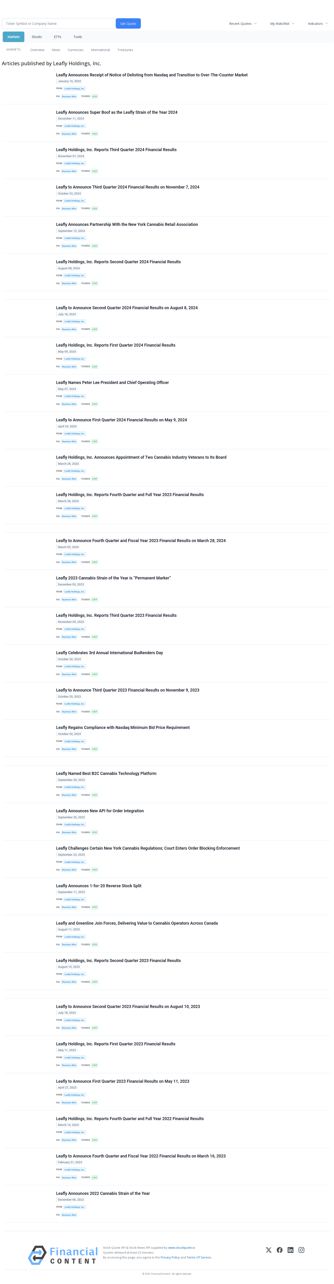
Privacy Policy (170, 1258)
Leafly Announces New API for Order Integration (100, 811)
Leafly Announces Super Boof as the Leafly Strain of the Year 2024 (116, 112)
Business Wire (69, 96)
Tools (77, 37)
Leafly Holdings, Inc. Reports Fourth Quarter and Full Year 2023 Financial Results (130, 495)
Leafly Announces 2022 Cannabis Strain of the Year (103, 1194)
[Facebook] (279, 1256)
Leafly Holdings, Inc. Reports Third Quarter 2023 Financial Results (116, 616)
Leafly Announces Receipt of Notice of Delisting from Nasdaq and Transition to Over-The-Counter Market (152, 75)
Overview (37, 50)
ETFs (57, 37)
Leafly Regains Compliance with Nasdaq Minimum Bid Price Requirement (123, 728)
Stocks (37, 37)
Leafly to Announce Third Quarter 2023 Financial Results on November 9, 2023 (127, 691)
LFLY (94, 96)
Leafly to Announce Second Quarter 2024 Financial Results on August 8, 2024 (127, 308)
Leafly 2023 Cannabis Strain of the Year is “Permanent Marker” (113, 578)
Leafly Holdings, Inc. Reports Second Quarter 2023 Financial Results (118, 961)
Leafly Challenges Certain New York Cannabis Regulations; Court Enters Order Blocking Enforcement (148, 849)
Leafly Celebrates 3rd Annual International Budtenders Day (109, 653)
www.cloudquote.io (181, 1249)
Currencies (76, 50)
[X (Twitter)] (268, 1256)
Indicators (315, 23)
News (56, 50)
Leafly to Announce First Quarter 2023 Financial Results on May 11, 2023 (122, 1082)
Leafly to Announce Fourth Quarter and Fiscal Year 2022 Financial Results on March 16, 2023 (141, 1157)
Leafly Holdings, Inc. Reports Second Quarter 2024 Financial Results (118, 262)
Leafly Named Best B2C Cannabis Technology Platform (106, 774)
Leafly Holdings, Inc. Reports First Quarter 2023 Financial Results (115, 1045)
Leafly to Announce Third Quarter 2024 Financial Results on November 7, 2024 (127, 187)
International (100, 50)
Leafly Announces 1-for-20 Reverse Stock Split (98, 886)
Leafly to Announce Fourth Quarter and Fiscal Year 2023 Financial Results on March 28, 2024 (141, 541)
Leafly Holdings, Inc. (74, 88)
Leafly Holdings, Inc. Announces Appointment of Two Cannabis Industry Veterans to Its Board (141, 457)
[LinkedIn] (290, 1256)
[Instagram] (301, 1256)
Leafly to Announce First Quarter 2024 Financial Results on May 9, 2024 (121, 420)
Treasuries (125, 50)
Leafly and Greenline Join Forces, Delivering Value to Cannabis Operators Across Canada (137, 924)
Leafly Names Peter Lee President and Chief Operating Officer (112, 383)
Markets (13, 37)
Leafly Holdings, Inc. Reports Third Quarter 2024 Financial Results (116, 149)
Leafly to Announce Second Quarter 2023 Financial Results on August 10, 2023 (128, 1007)
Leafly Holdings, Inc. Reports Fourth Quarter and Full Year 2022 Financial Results (130, 1119)
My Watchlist (279, 23)
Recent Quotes (240, 23)
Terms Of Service (199, 1258)
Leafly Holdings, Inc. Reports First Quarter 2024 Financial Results (115, 345)
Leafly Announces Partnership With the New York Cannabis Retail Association (127, 224)
